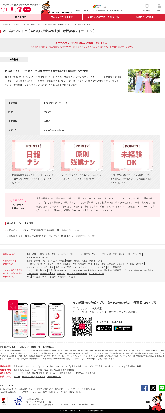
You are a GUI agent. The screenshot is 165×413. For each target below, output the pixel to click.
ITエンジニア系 (98, 254)
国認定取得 (90, 373)
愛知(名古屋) (55, 370)
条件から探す (6, 373)
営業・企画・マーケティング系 (59, 254)
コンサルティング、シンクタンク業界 (89, 267)
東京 (15, 370)
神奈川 (22, 370)
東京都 (29, 261)
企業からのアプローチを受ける (103, 17)
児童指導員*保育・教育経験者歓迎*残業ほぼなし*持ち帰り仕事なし (40, 236)
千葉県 (62, 261)
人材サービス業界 (63, 264)
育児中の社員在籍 (96, 273)
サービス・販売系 (82, 254)
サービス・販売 (47, 366)
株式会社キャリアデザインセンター (25, 392)
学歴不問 (117, 270)
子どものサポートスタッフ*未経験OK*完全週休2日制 (33, 230)
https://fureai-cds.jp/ (54, 130)
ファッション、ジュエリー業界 (40, 267)
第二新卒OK (41, 270)
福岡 (64, 370)
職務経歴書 (40, 377)
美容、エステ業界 (63, 267)
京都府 (92, 261)
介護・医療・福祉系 (115, 254)
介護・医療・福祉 (133, 366)
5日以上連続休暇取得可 (77, 273)
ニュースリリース (72, 389)
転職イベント (28, 377)
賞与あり (61, 273)
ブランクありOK (75, 270)
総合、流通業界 (114, 267)
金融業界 (120, 264)
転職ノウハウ (6, 377)
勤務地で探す (6, 370)
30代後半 (71, 277)
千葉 (40, 370)
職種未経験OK (90, 270)
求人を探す (20, 17)
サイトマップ (88, 10)
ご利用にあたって (6, 389)
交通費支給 (45, 273)
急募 (53, 273)
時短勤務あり (149, 270)
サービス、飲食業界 (135, 264)
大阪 (46, 370)
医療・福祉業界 (79, 264)
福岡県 (77, 261)
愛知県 (69, 261)
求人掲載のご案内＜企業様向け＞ (109, 10)
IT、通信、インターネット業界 (40, 264)
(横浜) (27, 370)
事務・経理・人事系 (35, 254)
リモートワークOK (22, 373)
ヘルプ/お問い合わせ (88, 389)
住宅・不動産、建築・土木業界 (101, 264)
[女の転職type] (5, 392)
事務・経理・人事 (79, 366)
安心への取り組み (21, 389)
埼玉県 (54, 261)
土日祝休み (127, 270)
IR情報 (71, 392)
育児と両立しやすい (57, 270)
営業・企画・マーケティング (26, 366)
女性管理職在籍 (105, 270)
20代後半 (36, 277)
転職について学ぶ (145, 17)
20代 (29, 277)
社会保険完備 (32, 273)
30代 (44, 277)
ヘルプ (79, 10)
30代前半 (52, 277)
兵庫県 (84, 261)
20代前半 (62, 277)
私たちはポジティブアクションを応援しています (78, 404)
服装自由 (138, 270)
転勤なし (30, 270)
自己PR (17, 377)
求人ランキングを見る (62, 17)
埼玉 (34, 370)
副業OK (35, 373)
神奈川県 (45, 261)
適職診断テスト (54, 377)
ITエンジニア (118, 366)
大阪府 (37, 261)
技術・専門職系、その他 (37, 257)
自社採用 (79, 392)
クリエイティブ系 (134, 254)
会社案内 (64, 392)
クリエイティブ (63, 366)
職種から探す (6, 366)
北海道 (99, 261)
